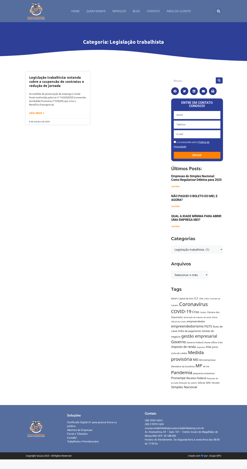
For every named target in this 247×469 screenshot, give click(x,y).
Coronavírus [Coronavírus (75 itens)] (193, 304)
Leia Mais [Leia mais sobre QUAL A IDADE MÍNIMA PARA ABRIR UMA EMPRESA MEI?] (175, 226)
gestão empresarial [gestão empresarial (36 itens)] (199, 336)
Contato (153, 11)
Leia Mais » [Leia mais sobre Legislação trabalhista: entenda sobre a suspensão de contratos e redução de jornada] (36, 113)
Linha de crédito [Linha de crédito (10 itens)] (179, 353)
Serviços (119, 11)
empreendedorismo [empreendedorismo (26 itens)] (187, 326)
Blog (136, 11)
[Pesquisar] (219, 80)
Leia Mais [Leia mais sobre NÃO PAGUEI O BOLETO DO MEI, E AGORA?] (175, 206)
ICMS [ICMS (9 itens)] (220, 342)
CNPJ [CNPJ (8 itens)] (201, 298)
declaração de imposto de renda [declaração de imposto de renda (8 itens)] (197, 317)
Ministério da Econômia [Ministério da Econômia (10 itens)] (183, 366)
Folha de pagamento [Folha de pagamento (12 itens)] (189, 331)
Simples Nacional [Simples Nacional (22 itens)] (184, 387)
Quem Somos (95, 11)
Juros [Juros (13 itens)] (215, 347)
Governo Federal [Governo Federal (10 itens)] (195, 342)
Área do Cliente (179, 11)
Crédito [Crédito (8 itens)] (203, 312)
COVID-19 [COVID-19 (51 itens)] (181, 311)
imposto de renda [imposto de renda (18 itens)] (183, 347)
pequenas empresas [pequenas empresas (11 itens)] (204, 373)
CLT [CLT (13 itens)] (196, 298)
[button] (218, 11)
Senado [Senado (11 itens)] (216, 382)
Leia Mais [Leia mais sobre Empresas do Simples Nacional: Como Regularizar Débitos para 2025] (175, 186)
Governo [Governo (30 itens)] (178, 341)
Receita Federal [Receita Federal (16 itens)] (196, 378)
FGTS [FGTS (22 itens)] (208, 326)
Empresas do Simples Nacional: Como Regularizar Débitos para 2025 (196, 178)
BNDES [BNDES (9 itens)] (174, 298)
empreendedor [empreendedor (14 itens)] (196, 321)
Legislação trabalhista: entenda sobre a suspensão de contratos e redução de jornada (56, 81)
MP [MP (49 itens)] (199, 366)
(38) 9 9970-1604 (154, 424)
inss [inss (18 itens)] (208, 347)
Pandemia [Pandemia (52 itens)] (181, 372)
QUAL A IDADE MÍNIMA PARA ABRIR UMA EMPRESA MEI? (196, 218)
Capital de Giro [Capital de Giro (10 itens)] (185, 298)
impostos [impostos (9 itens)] (201, 347)
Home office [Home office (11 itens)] (210, 342)
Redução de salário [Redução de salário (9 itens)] (188, 383)
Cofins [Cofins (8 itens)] (206, 298)
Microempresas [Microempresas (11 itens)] (207, 359)
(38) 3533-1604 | (154, 420)
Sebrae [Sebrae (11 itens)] (201, 382)
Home (75, 11)
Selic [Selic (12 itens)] (208, 382)
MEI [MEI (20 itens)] (195, 359)
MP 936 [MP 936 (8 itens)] (206, 366)
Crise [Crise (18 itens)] (195, 312)
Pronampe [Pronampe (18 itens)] (178, 378)
